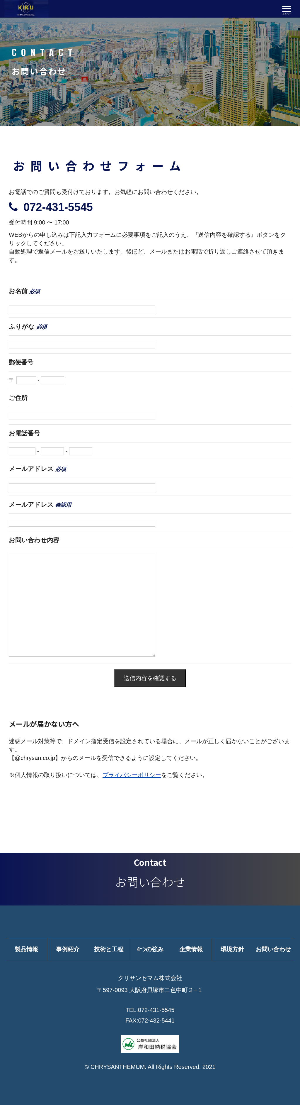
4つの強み (150, 949)
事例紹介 (67, 949)
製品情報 (26, 949)
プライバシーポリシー (132, 775)
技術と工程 (108, 949)
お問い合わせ (273, 949)
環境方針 (232, 949)
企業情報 (191, 949)
